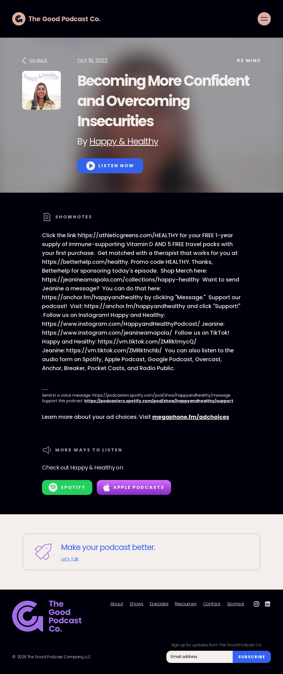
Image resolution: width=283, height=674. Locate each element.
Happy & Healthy (124, 141)
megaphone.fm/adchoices (190, 417)
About (116, 604)
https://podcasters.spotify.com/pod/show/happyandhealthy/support (158, 401)
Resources (185, 604)
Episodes (159, 604)
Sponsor (235, 604)
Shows (136, 604)
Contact (212, 604)
